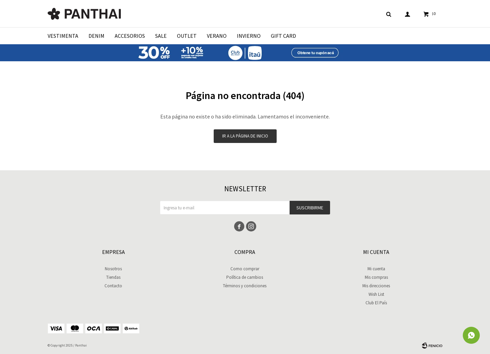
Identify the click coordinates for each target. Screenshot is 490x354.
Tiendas (113, 277)
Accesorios (130, 35)
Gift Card (283, 35)
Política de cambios (244, 277)
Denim (96, 35)
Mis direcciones (376, 286)
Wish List (376, 294)
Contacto (113, 286)
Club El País (376, 303)
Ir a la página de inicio (245, 136)
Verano (217, 35)
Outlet (187, 35)
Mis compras (376, 277)
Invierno (249, 35)
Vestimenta (63, 35)
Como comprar (244, 269)
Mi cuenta (376, 269)
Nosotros (113, 269)
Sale (161, 35)
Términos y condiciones (244, 286)
